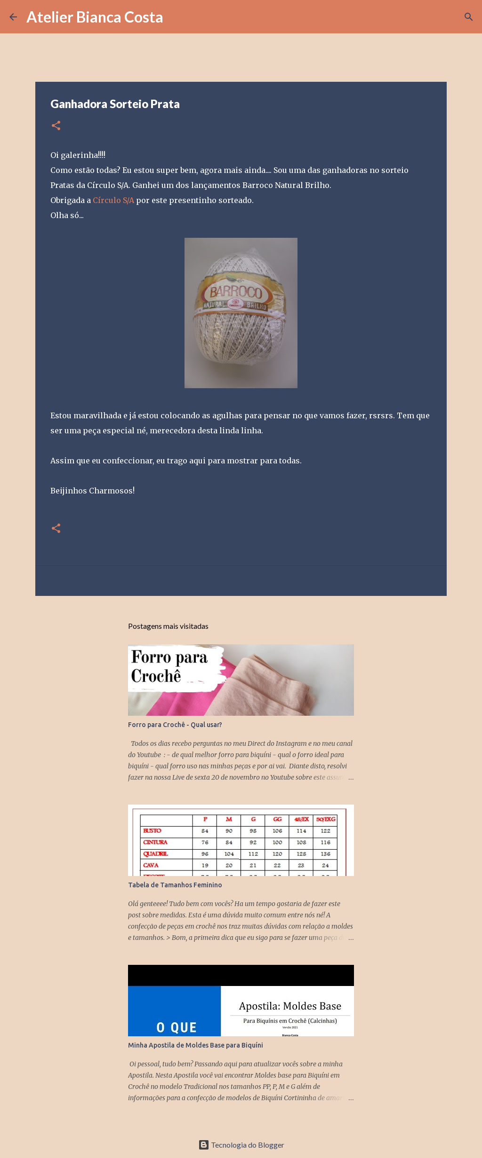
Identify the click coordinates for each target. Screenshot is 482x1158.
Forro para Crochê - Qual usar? (175, 724)
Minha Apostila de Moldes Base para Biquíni (195, 1045)
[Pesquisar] (176, 17)
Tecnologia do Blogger (241, 1144)
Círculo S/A (113, 200)
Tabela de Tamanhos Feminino (175, 885)
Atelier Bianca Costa (94, 17)
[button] (56, 126)
